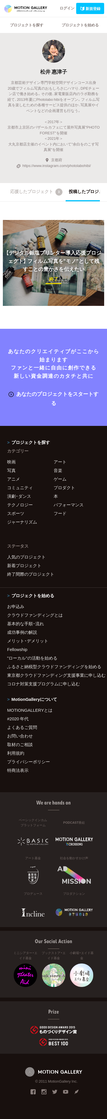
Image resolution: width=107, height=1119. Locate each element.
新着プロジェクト (24, 565)
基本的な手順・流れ (25, 623)
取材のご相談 (20, 744)
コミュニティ (20, 487)
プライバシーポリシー (28, 761)
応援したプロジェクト (36, 192)
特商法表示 (18, 770)
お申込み (15, 606)
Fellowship (17, 649)
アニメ (13, 479)
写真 (11, 470)
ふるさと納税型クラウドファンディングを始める (53, 666)
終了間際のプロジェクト (30, 574)
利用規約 (15, 753)
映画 (11, 462)
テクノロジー (20, 505)
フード (60, 513)
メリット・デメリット (27, 641)
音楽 (58, 470)
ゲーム (60, 479)
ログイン (67, 8)
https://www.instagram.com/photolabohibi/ (53, 165)
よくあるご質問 (22, 727)
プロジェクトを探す (26, 24)
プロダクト (64, 487)
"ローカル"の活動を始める (32, 658)
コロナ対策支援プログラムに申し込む (43, 684)
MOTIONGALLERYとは (30, 710)
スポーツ (15, 513)
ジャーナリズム (22, 522)
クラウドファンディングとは (35, 615)
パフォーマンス (69, 505)
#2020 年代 (18, 718)
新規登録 (90, 8)
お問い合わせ (20, 736)
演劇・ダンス (19, 496)
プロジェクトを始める (80, 24)
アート (60, 462)
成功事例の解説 (22, 632)
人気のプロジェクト (26, 557)
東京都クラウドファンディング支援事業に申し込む (53, 675)
